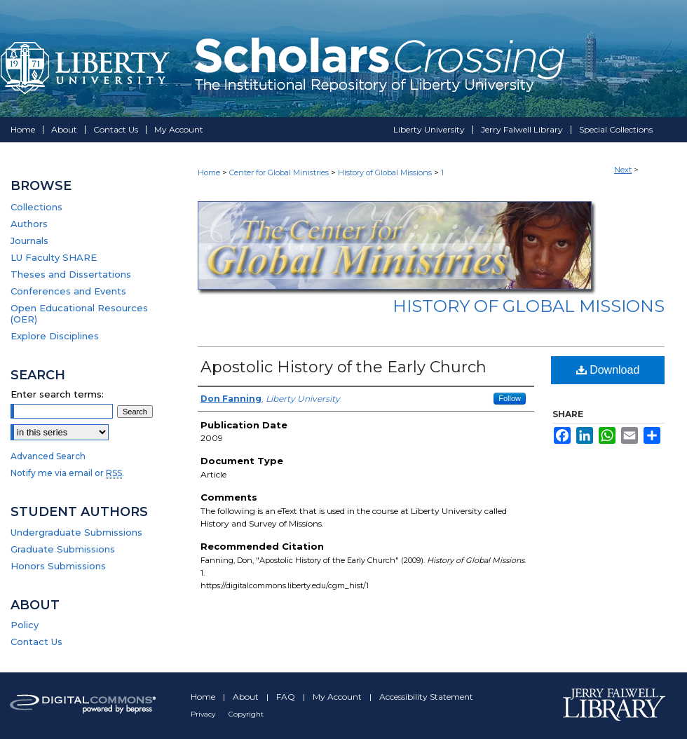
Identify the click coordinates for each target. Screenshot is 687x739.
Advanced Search (48, 456)
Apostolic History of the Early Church (343, 367)
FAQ (286, 696)
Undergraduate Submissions (76, 532)
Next (623, 170)
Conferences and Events (68, 291)
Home (209, 172)
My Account (338, 696)
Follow (509, 398)
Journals (29, 240)
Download (608, 370)
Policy (25, 624)
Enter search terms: (57, 394)
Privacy (204, 714)
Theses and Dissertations (71, 274)
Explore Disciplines (55, 335)
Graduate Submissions (63, 549)
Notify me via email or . (67, 473)
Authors (29, 223)
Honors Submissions (58, 565)
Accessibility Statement (426, 696)
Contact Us (36, 641)
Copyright (246, 714)
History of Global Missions (385, 172)
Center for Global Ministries (279, 172)
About (247, 696)
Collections (36, 206)
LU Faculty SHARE (54, 257)
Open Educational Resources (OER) (79, 313)
